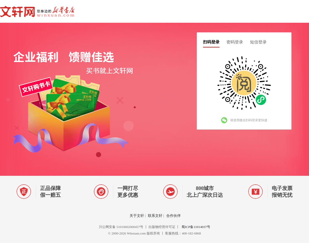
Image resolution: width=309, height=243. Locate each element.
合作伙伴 (173, 216)
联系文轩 (155, 216)
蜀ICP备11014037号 (196, 227)
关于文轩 (137, 216)
